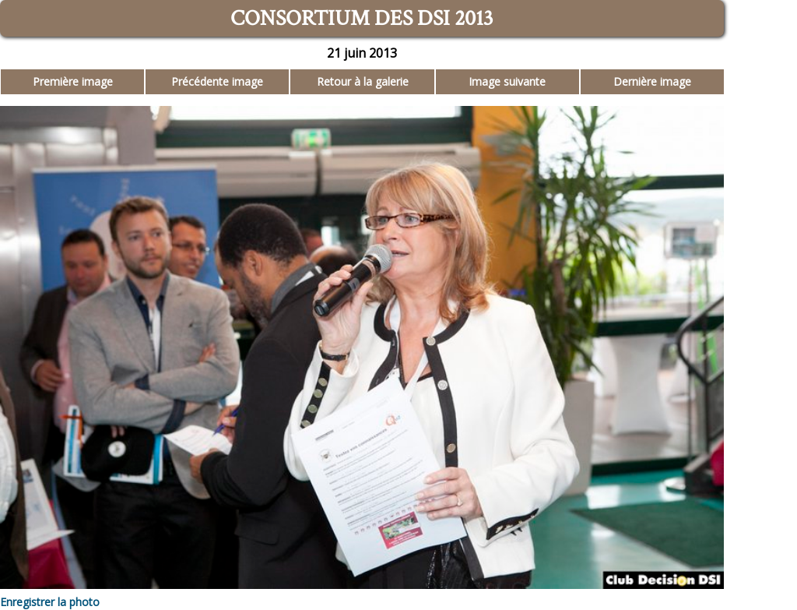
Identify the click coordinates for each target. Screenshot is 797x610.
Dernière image (652, 81)
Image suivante (507, 81)
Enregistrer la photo (50, 601)
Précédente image (217, 81)
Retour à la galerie (363, 81)
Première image (73, 81)
